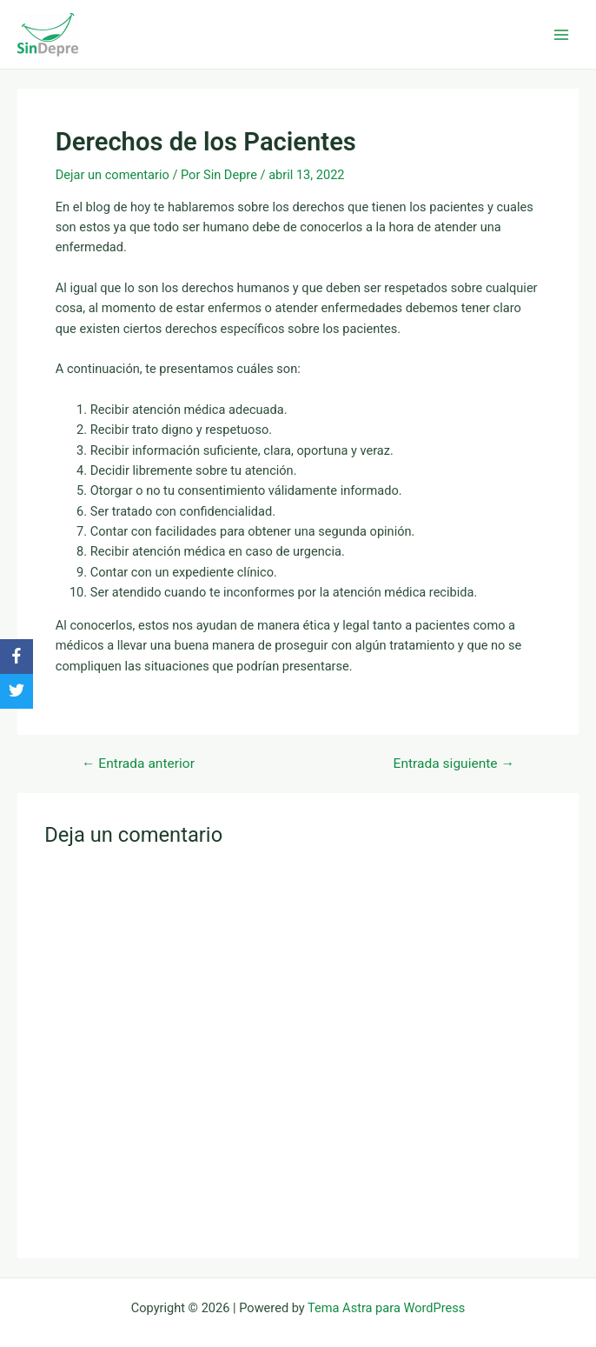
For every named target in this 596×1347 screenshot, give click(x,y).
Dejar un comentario (112, 175)
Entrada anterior (138, 764)
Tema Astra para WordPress (386, 1308)
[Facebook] (16, 656)
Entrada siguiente (454, 764)
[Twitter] (16, 691)
